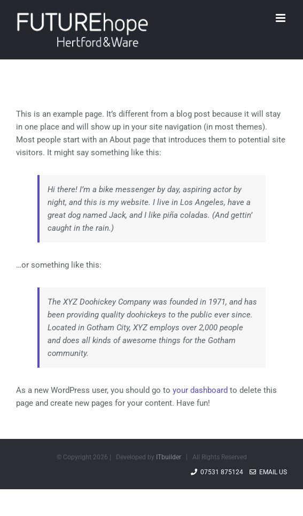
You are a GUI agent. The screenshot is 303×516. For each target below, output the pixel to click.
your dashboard (200, 390)
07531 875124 (217, 472)
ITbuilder (168, 457)
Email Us (268, 472)
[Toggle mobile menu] (281, 18)
